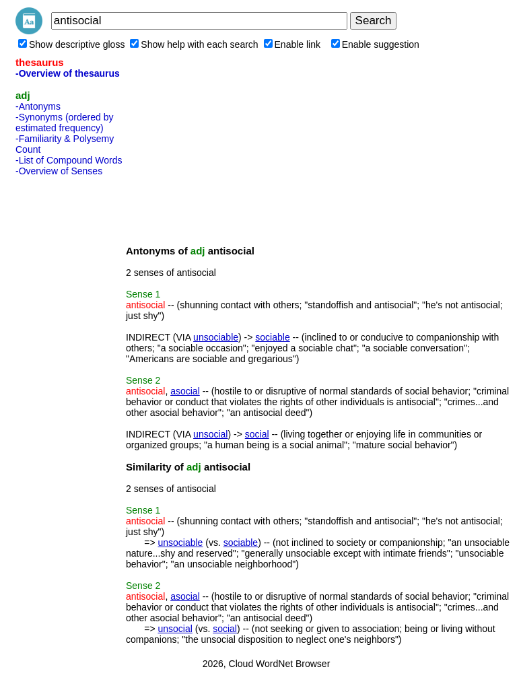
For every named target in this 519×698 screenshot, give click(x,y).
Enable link (292, 44)
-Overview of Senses (58, 171)
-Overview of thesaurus (67, 73)
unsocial (210, 434)
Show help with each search (194, 44)
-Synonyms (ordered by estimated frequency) (64, 122)
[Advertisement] (69, 383)
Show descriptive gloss (71, 44)
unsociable (215, 337)
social (257, 434)
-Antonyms (38, 106)
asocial (185, 391)
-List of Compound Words (68, 160)
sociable (272, 337)
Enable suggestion (375, 44)
